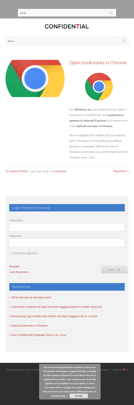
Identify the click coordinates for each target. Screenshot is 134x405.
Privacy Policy (58, 396)
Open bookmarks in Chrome (98, 62)
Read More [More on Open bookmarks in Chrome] (120, 171)
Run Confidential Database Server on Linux (38, 335)
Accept (79, 396)
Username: (16, 220)
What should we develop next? (31, 297)
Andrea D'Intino (18, 171)
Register (14, 266)
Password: (15, 236)
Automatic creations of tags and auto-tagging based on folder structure (56, 306)
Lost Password (18, 272)
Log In (114, 269)
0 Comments (58, 171)
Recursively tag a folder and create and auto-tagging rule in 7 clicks (54, 316)
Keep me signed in (26, 253)
